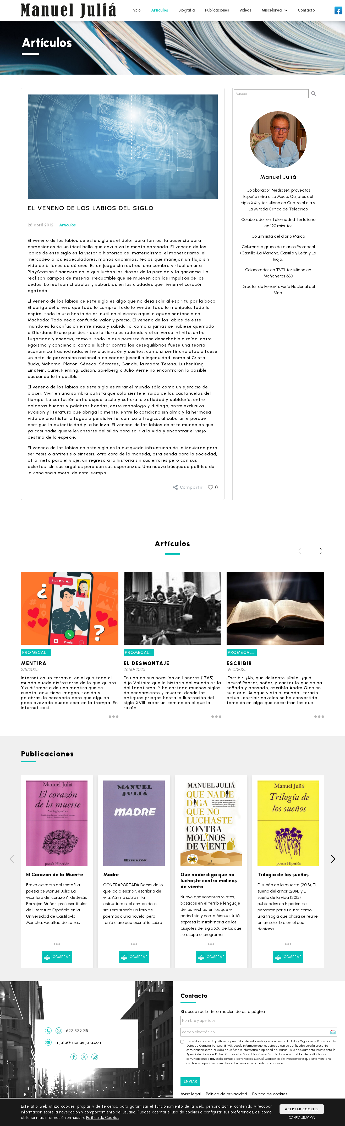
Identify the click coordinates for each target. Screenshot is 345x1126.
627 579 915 (77, 1030)
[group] (69, 647)
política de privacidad (229, 1041)
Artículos (159, 10)
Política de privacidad (226, 1093)
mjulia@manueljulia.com (79, 1042)
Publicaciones (217, 10)
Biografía (186, 10)
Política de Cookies (102, 1117)
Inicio (136, 10)
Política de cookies (269, 1093)
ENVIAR (190, 1081)
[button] (317, 551)
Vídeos (245, 10)
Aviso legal (190, 1093)
